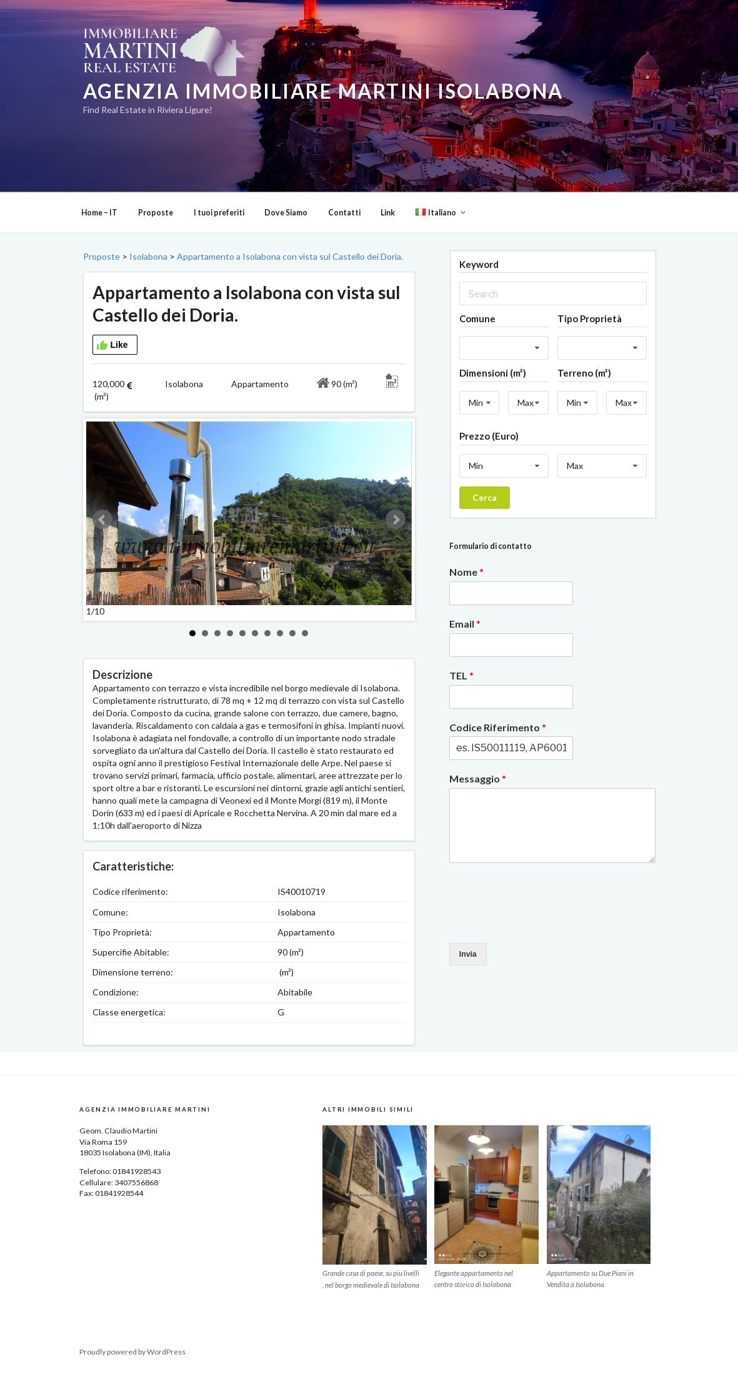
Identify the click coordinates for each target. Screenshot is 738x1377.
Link (388, 212)
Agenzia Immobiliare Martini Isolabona (323, 91)
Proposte (155, 212)
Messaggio (477, 778)
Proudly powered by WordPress (132, 1351)
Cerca (484, 497)
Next (396, 520)
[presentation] (544, 922)
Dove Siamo (285, 212)
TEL (461, 675)
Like (112, 345)
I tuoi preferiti (219, 212)
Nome (466, 572)
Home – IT (99, 212)
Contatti (344, 212)
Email (465, 623)
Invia (468, 954)
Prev (102, 520)
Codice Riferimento (497, 727)
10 (305, 633)
